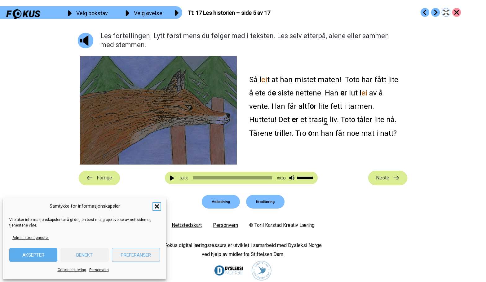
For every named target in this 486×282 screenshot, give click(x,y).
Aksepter (33, 255)
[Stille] (291, 178)
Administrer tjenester (30, 238)
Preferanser (136, 255)
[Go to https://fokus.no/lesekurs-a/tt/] (456, 12)
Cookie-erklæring (72, 270)
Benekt (84, 255)
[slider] (232, 177)
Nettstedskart (187, 225)
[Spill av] (173, 178)
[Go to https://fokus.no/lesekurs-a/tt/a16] (425, 12)
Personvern (99, 270)
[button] (157, 206)
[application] (241, 178)
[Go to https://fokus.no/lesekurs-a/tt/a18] (435, 12)
